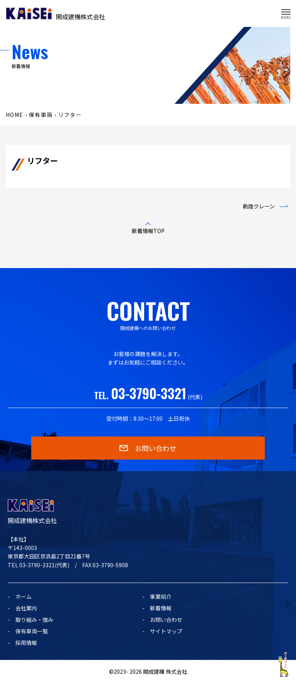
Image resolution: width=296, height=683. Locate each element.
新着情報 (161, 608)
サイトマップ (166, 631)
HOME (15, 114)
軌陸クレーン (259, 206)
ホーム (23, 596)
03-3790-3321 (149, 393)
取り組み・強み (34, 619)
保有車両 (41, 114)
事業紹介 (161, 596)
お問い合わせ (166, 619)
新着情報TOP (148, 230)
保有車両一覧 (31, 631)
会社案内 (26, 608)
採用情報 (26, 642)
